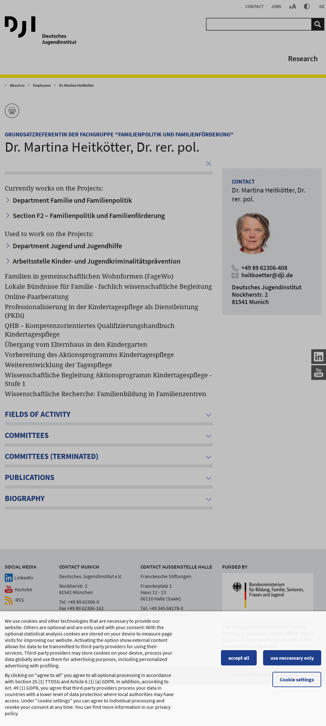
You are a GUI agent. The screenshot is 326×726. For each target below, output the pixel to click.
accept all (238, 660)
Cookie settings (297, 682)
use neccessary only (292, 660)
